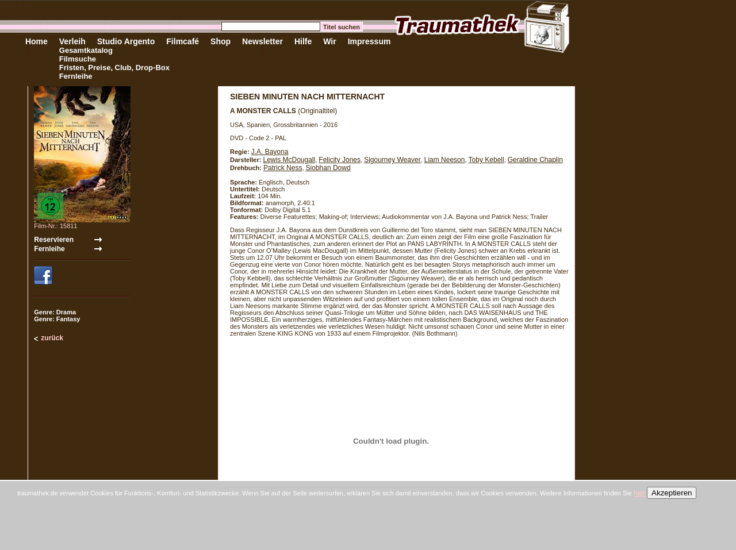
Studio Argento (126, 41)
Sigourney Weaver (392, 160)
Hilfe (303, 41)
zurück (52, 338)
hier (639, 493)
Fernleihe (76, 76)
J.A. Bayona (270, 152)
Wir (329, 41)
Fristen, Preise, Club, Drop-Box (114, 67)
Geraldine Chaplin (535, 160)
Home (36, 41)
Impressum (369, 41)
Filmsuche (77, 59)
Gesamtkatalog (86, 50)
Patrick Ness (282, 168)
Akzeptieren (671, 493)
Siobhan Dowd (328, 168)
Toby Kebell (486, 160)
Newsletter (262, 41)
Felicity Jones (340, 160)
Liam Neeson (444, 160)
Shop (220, 41)
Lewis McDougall (289, 160)
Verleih (72, 41)
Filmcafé (182, 41)
